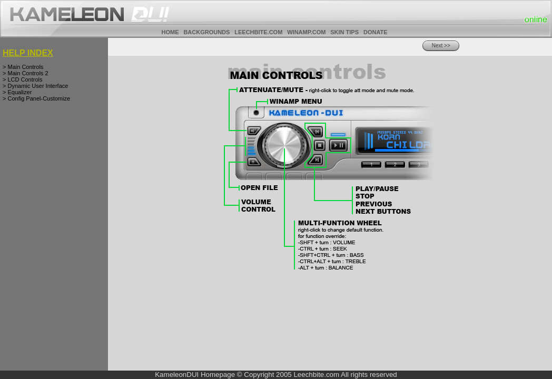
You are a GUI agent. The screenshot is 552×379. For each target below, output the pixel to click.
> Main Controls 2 (25, 73)
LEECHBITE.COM (258, 32)
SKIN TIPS (344, 32)
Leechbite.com (316, 374)
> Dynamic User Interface (35, 86)
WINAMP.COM (306, 32)
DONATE (375, 32)
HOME (170, 32)
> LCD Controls (23, 79)
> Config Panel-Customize (36, 98)
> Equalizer (17, 92)
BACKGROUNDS (206, 32)
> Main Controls (23, 67)
